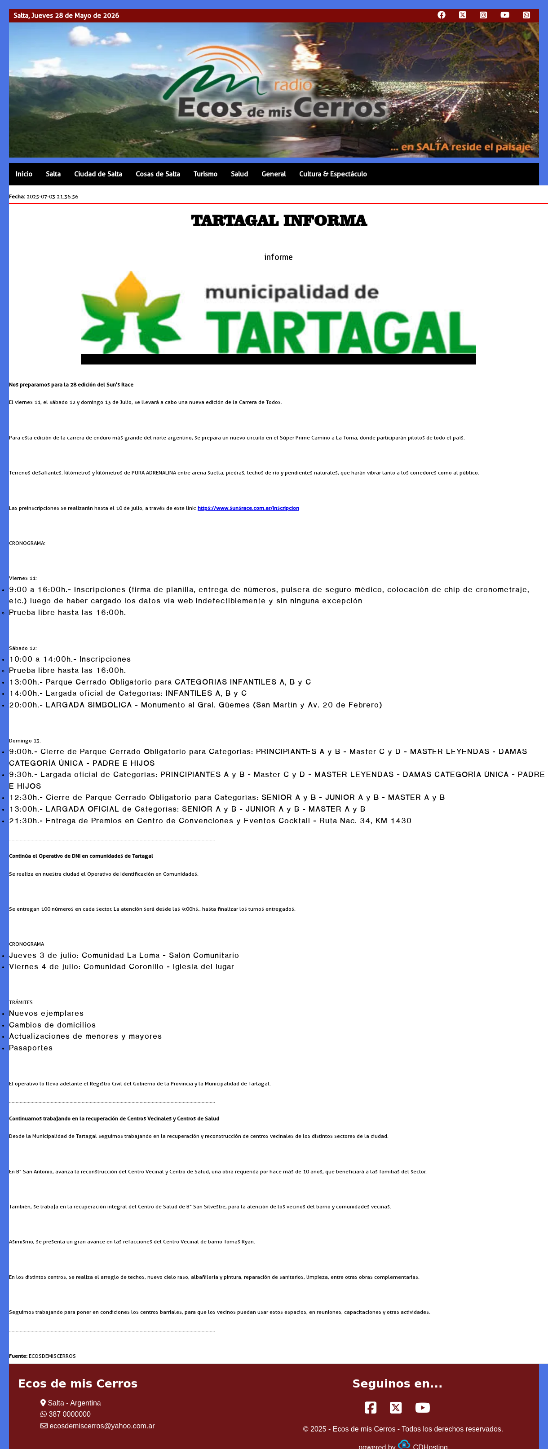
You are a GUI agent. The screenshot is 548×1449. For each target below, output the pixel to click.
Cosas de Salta (158, 174)
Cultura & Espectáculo (333, 174)
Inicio (24, 174)
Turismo (205, 174)
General (273, 174)
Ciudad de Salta (98, 174)
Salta (53, 174)
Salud (239, 174)
